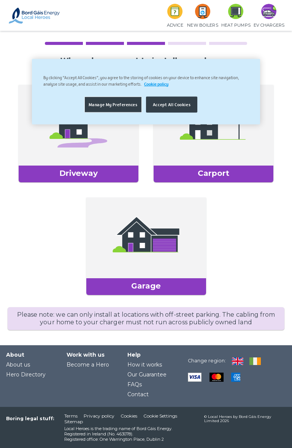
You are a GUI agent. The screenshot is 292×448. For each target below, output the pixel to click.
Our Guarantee (147, 374)
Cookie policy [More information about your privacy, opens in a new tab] (156, 83)
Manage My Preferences (113, 104)
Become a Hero (88, 364)
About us (18, 364)
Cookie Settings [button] (160, 416)
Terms (71, 416)
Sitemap (73, 421)
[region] (146, 91)
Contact (138, 394)
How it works (144, 364)
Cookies (129, 416)
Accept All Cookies (171, 104)
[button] (78, 133)
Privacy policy (99, 416)
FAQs (134, 384)
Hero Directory (26, 374)
